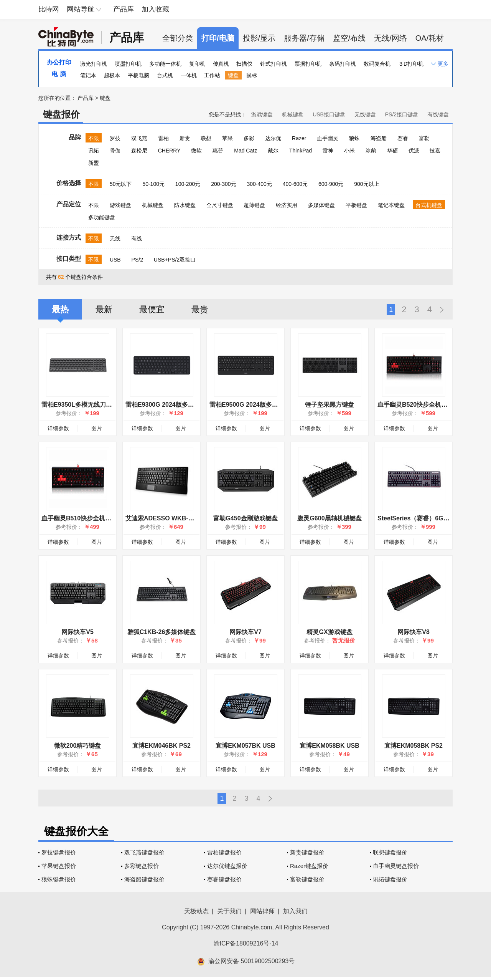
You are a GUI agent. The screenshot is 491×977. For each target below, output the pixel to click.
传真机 (221, 64)
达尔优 (273, 138)
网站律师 (262, 911)
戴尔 (273, 150)
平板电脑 (138, 75)
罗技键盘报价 (58, 852)
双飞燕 (139, 138)
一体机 (189, 75)
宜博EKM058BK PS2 (413, 745)
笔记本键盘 (391, 205)
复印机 (197, 64)
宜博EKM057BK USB (245, 745)
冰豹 (371, 150)
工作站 (212, 75)
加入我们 (295, 911)
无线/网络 (390, 38)
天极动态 (196, 911)
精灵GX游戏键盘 (329, 632)
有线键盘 (438, 114)
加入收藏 (155, 9)
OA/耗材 (429, 38)
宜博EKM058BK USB (329, 745)
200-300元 (223, 184)
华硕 (392, 150)
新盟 (93, 163)
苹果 (227, 138)
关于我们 (229, 911)
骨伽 (115, 150)
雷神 (328, 150)
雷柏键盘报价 (224, 852)
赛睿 (402, 138)
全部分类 (177, 38)
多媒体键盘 (321, 205)
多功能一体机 (165, 64)
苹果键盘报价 (58, 866)
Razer (299, 138)
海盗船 (379, 138)
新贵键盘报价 (307, 852)
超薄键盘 (254, 205)
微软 (196, 150)
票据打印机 (308, 64)
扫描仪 (244, 64)
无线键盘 (365, 114)
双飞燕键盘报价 (144, 852)
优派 (414, 150)
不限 (93, 138)
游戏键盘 (262, 114)
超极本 (112, 75)
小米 (349, 150)
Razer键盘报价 (309, 866)
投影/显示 (259, 38)
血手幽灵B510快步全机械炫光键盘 (88, 518)
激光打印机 (93, 64)
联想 (206, 138)
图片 (96, 428)
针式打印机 (273, 64)
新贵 (185, 138)
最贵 (199, 309)
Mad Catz (245, 150)
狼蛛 (354, 138)
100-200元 (187, 184)
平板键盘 (356, 205)
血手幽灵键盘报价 (396, 866)
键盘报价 (61, 114)
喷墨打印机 (128, 64)
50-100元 (153, 184)
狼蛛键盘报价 (58, 879)
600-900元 (330, 184)
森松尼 (139, 150)
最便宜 (152, 309)
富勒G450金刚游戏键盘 (245, 518)
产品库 (123, 9)
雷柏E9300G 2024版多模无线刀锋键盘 (178, 404)
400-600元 (295, 184)
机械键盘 (292, 114)
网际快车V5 (77, 632)
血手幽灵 (327, 138)
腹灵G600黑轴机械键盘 (329, 518)
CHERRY (169, 150)
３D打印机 (410, 64)
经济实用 (286, 205)
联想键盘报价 (390, 852)
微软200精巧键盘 (77, 745)
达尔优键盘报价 (227, 866)
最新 (104, 309)
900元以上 (366, 184)
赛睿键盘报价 (224, 879)
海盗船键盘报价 (144, 879)
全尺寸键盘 (219, 205)
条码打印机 (342, 64)
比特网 (48, 9)
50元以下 (121, 184)
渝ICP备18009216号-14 (246, 943)
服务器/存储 (304, 38)
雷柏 (163, 138)
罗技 (115, 138)
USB (115, 260)
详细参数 (58, 428)
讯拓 (93, 150)
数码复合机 (377, 64)
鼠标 (251, 75)
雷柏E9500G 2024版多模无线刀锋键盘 (262, 404)
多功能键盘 (101, 217)
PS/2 (137, 260)
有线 (136, 238)
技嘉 (435, 150)
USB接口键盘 (329, 114)
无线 (115, 238)
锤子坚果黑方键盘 (329, 404)
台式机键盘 (428, 205)
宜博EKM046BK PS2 (161, 745)
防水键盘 (185, 205)
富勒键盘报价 (307, 879)
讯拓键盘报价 (390, 879)
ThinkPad (300, 150)
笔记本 (88, 75)
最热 (60, 309)
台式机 (165, 75)
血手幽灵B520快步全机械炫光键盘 (424, 404)
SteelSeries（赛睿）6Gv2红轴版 (422, 518)
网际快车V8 (413, 632)
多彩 (249, 138)
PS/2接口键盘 (401, 114)
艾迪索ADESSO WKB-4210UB (168, 518)
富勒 (424, 138)
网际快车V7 (245, 632)
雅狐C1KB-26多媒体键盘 (161, 632)
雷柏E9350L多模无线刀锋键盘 (82, 404)
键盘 (233, 75)
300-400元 (259, 184)
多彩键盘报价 (141, 866)
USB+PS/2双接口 (175, 260)
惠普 (218, 150)
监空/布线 (349, 38)
